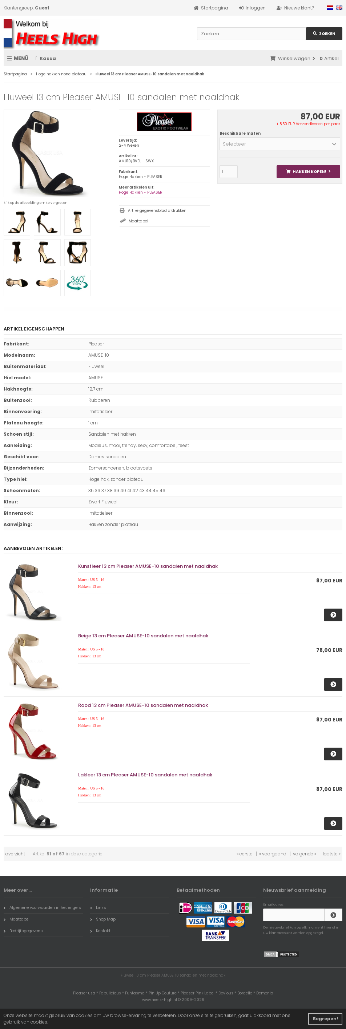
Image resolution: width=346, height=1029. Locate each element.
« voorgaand (272, 854)
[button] (280, 143)
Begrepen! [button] (325, 1019)
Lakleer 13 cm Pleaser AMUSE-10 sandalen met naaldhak (145, 774)
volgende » (304, 854)
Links (98, 907)
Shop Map (103, 919)
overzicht (15, 854)
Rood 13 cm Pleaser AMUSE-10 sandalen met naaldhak (143, 705)
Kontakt (100, 931)
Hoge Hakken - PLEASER (140, 192)
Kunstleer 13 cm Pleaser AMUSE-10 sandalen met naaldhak (148, 566)
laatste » (332, 854)
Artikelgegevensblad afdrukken (157, 210)
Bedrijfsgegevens (23, 931)
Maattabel (138, 221)
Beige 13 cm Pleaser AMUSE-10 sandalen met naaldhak (143, 635)
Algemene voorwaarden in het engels (42, 907)
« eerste (245, 854)
